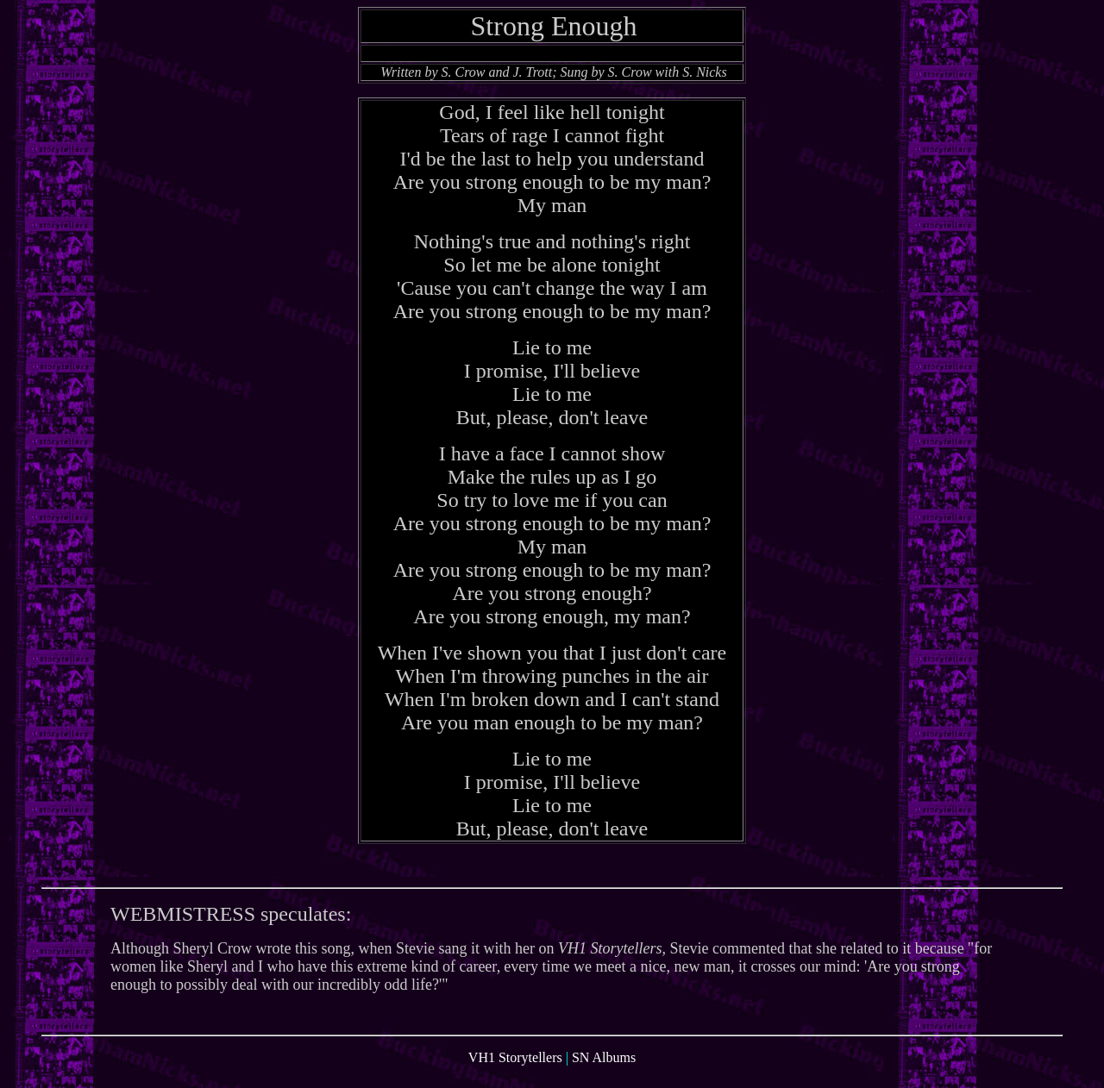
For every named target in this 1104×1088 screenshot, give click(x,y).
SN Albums (604, 1073)
